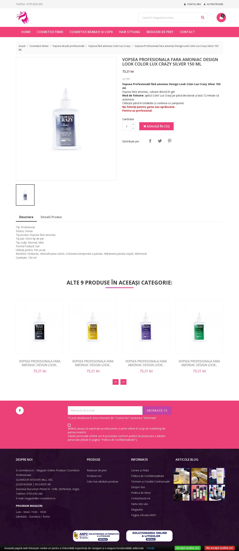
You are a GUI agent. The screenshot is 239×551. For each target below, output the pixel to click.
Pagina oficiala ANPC (143, 515)
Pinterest (169, 141)
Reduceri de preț (160, 32)
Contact (187, 32)
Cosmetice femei (50, 32)
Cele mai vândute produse (102, 481)
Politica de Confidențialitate (147, 476)
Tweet (160, 141)
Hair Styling (129, 32)
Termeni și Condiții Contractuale (150, 481)
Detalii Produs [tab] (51, 217)
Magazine (137, 509)
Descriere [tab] (26, 217)
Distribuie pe (150, 141)
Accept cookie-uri (187, 548)
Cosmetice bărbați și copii (91, 32)
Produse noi (94, 476)
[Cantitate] (126, 126)
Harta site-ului (139, 504)
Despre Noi (138, 487)
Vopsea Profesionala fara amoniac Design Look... (39, 363)
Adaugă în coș (156, 126)
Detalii (150, 548)
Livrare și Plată (140, 470)
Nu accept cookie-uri (219, 548)
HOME (26, 32)
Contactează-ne (140, 498)
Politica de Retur (141, 492)
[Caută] (172, 17)
